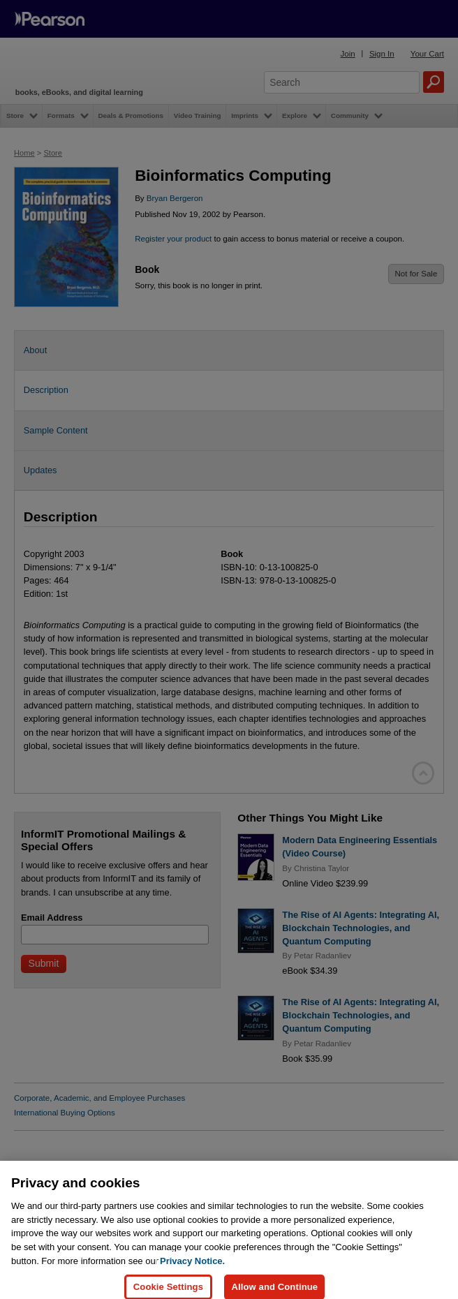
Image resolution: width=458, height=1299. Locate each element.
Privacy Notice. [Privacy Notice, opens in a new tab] (192, 1279)
